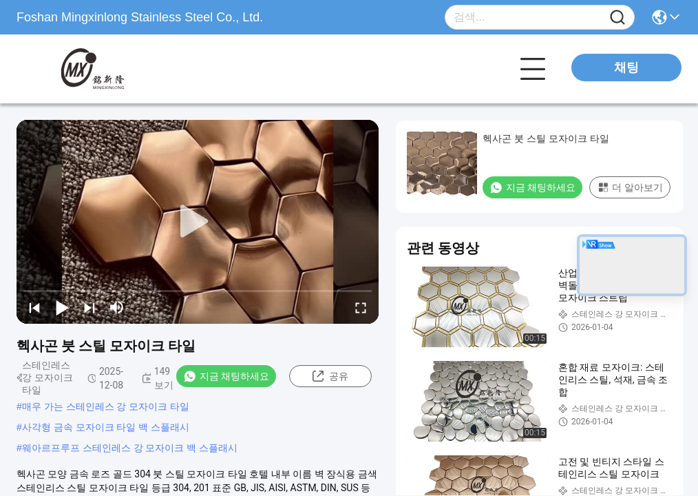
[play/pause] (62, 307)
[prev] (34, 307)
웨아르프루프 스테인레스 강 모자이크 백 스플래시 (129, 447)
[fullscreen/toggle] (360, 307)
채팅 (626, 67)
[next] (89, 307)
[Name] (617, 17)
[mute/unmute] (117, 307)
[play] (197, 222)
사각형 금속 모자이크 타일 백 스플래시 (105, 427)
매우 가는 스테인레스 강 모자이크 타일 (105, 406)
